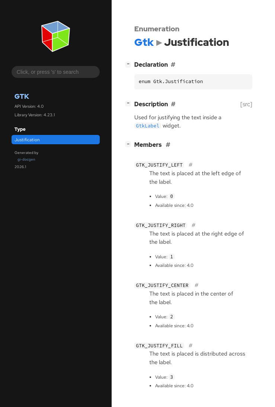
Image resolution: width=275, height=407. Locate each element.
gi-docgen (26, 159)
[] (129, 64)
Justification (27, 140)
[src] (246, 104)
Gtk (22, 96)
